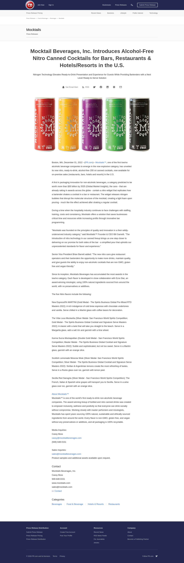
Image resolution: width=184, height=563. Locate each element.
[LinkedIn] (107, 87)
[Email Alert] (63, 87)
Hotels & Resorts (96, 504)
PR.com (89, 162)
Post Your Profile (66, 536)
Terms (55, 556)
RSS (87, 87)
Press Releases (30, 18)
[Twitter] (94, 87)
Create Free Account (67, 532)
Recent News (99, 532)
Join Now (41, 5)
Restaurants (114, 504)
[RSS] (83, 87)
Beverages (53, 18)
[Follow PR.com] (155, 556)
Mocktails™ (100, 162)
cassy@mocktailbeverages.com (67, 438)
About (130, 532)
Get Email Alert (71, 87)
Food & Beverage (43, 18)
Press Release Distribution (36, 539)
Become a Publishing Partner (138, 539)
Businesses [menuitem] (106, 5)
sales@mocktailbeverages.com (66, 454)
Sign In (51, 5)
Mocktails (61, 18)
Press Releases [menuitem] (121, 5)
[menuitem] (132, 5)
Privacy (62, 556)
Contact (57, 491)
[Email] (120, 87)
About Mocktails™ (60, 394)
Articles (96, 543)
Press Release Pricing (34, 536)
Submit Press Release (147, 5)
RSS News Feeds (100, 536)
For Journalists (99, 539)
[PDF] (114, 87)
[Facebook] (101, 87)
